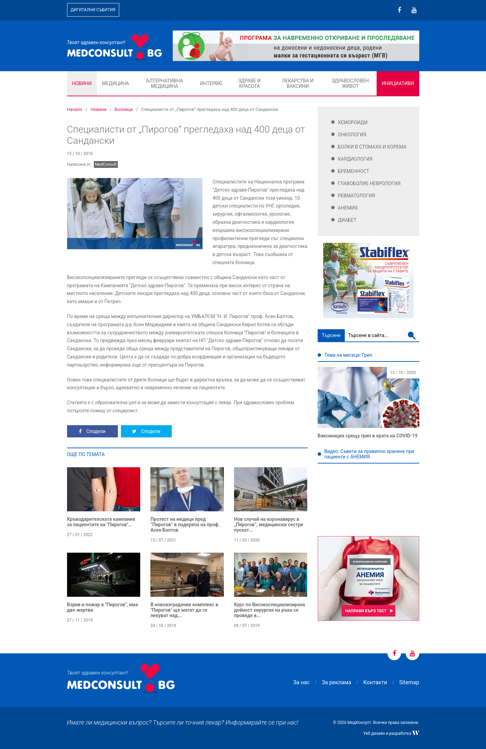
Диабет (347, 220)
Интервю (211, 83)
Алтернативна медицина (164, 83)
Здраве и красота (249, 83)
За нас (301, 682)
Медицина (115, 83)
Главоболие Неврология (369, 183)
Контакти (375, 682)
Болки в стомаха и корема (372, 147)
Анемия (348, 208)
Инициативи (398, 83)
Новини (82, 83)
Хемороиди (353, 122)
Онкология (352, 134)
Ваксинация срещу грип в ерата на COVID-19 (368, 435)
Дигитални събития (93, 9)
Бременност (353, 171)
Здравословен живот (350, 83)
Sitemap (409, 682)
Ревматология (356, 195)
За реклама (336, 682)
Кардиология (355, 159)
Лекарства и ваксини (297, 83)
